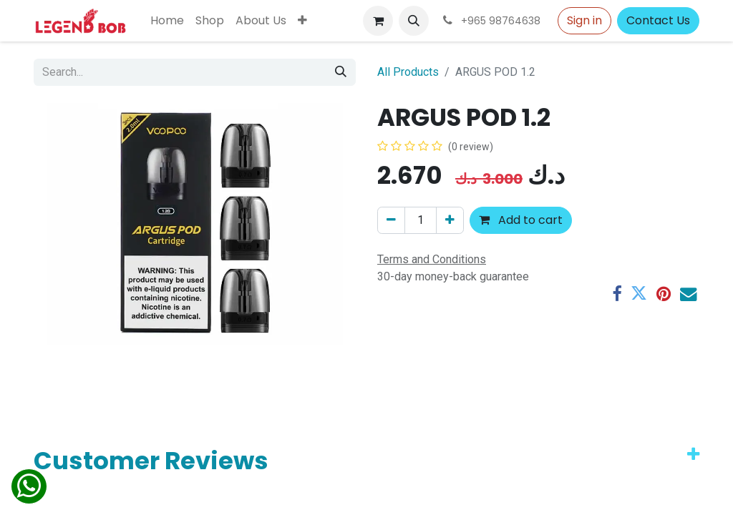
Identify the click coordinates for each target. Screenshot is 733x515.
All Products (408, 72)
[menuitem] (167, 20)
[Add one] (450, 220)
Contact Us (658, 20)
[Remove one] (391, 220)
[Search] (341, 72)
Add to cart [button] (521, 220)
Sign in (584, 20)
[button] (414, 21)
